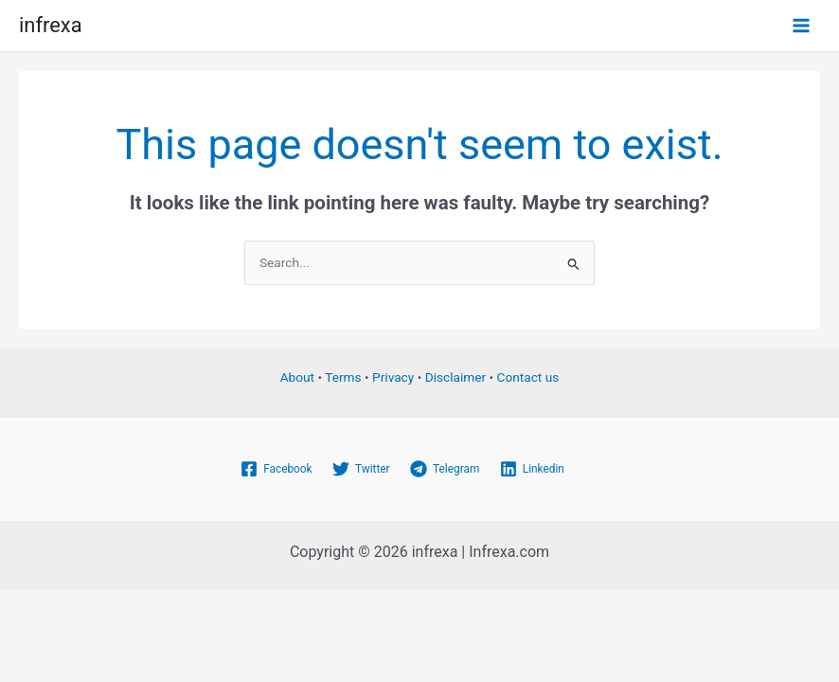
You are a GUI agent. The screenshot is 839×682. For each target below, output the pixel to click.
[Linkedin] (532, 468)
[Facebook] (276, 468)
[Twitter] (361, 468)
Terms (343, 377)
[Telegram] (444, 468)
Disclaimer (455, 377)
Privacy (393, 377)
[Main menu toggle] (801, 26)
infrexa (50, 25)
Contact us (528, 377)
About (297, 377)
